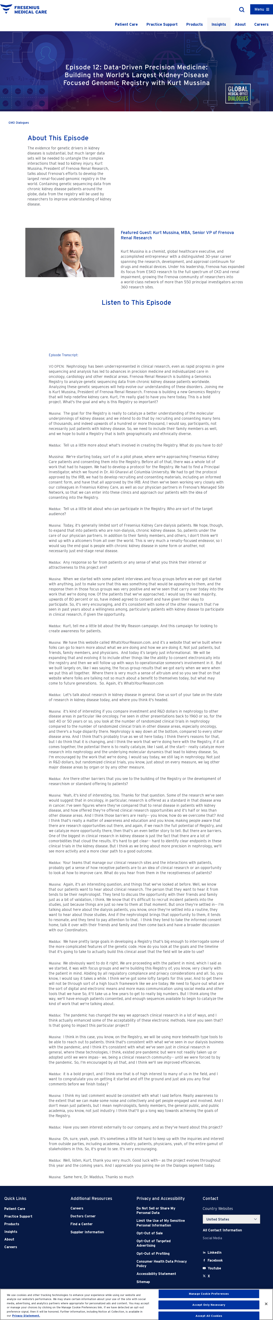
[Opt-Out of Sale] (162, 1233)
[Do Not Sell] (162, 1210)
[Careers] (96, 1208)
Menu (259, 9)
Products (194, 24)
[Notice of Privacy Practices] (162, 1223)
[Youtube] (214, 1268)
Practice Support (162, 24)
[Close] (266, 1304)
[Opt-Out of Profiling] (162, 1253)
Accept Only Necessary (208, 1304)
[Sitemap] (162, 1282)
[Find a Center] (96, 1224)
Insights (218, 24)
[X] (209, 1276)
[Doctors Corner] (96, 1216)
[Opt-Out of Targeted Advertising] (162, 1243)
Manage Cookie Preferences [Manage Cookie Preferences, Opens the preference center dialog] (209, 1294)
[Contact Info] (222, 1230)
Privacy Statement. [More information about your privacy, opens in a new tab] (26, 1315)
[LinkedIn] (214, 1252)
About (240, 24)
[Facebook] (215, 1260)
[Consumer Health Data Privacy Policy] (162, 1263)
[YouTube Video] (181, 168)
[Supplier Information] (96, 1232)
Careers (261, 24)
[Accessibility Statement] (162, 1274)
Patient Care (126, 24)
